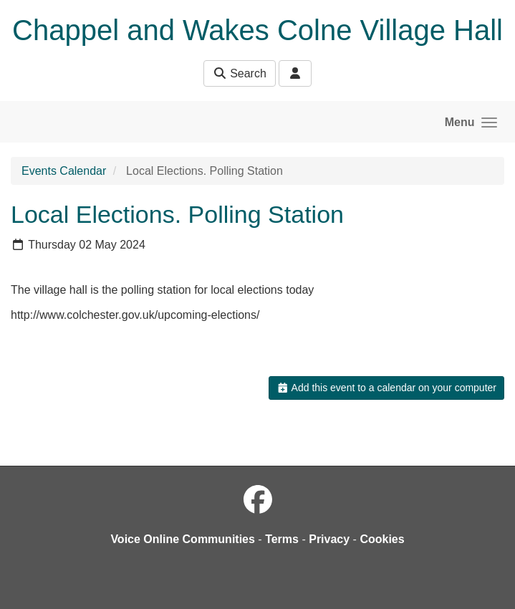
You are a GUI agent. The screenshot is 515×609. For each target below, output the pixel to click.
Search (239, 73)
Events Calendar (63, 171)
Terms (282, 539)
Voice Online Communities (182, 539)
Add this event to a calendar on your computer (386, 387)
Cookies (382, 539)
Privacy (329, 539)
